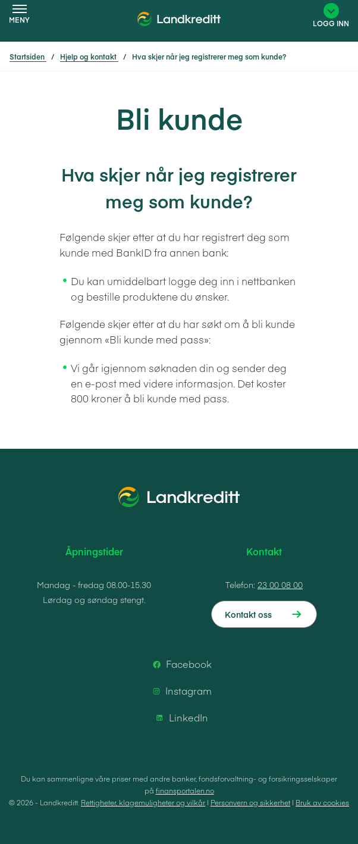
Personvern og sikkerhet (250, 802)
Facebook (180, 664)
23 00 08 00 (280, 584)
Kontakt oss (248, 614)
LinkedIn (180, 718)
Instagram (180, 691)
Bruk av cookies (322, 802)
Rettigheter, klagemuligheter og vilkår (143, 802)
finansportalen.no (185, 790)
